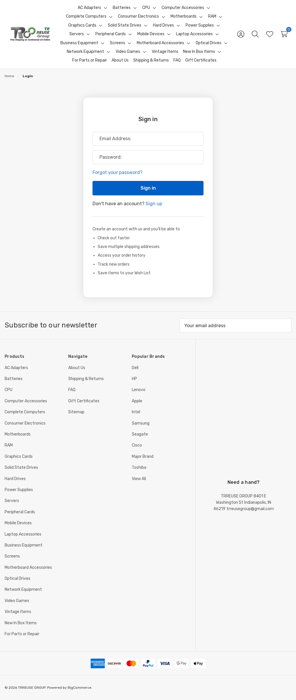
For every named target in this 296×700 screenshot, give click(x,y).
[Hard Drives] (163, 25)
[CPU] (146, 8)
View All (139, 478)
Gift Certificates (83, 401)
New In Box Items (21, 623)
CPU (8, 389)
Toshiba (139, 467)
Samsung (140, 423)
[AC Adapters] (89, 8)
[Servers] (76, 34)
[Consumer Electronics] (138, 16)
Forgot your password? (117, 172)
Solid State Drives (21, 467)
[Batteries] (122, 8)
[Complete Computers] (86, 16)
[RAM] (212, 16)
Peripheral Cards (20, 512)
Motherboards (18, 434)
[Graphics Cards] (82, 25)
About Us (76, 367)
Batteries (14, 378)
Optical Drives (17, 578)
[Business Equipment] (79, 43)
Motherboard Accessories (28, 567)
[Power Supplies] (200, 25)
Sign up (154, 203)
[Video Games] (128, 52)
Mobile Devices (18, 523)
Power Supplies (19, 489)
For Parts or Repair (22, 634)
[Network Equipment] (85, 52)
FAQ (71, 389)
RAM (9, 445)
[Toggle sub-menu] (104, 8)
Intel (136, 412)
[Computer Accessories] (183, 8)
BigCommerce (79, 688)
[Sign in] (241, 34)
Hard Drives (15, 478)
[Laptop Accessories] (194, 34)
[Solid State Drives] (124, 25)
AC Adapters (16, 367)
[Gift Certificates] (201, 60)
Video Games (17, 600)
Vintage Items (18, 611)
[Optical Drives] (208, 43)
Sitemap (76, 412)
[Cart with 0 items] (284, 34)
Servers (12, 500)
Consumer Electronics (25, 423)
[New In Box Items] (199, 52)
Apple (137, 401)
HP (134, 378)
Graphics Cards (19, 456)
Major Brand (142, 456)
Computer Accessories (26, 401)
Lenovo (138, 389)
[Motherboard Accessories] (160, 43)
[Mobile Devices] (150, 34)
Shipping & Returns (86, 378)
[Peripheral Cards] (110, 34)
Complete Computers (25, 412)
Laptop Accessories (23, 534)
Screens (12, 556)
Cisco (137, 445)
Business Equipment (23, 545)
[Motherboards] (184, 16)
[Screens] (117, 43)
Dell (135, 367)
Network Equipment (23, 589)
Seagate (140, 434)
